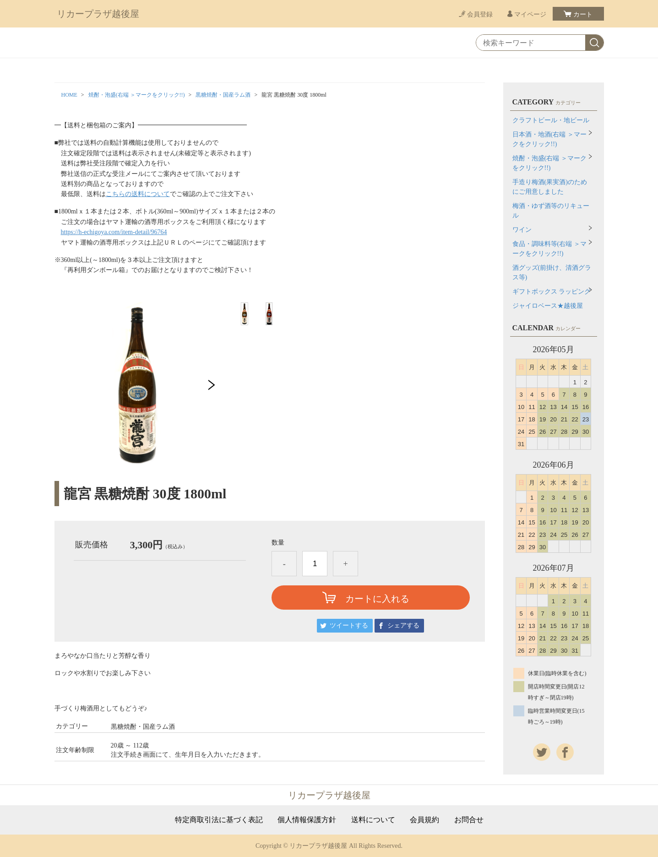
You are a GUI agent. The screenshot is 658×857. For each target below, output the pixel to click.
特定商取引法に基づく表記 (219, 820)
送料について (373, 820)
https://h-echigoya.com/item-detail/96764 (114, 232)
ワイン (522, 229)
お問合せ (469, 820)
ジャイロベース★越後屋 (547, 305)
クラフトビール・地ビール (550, 120)
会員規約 (424, 820)
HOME (69, 95)
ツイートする (349, 625)
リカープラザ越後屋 (98, 14)
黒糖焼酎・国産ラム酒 (223, 95)
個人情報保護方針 (306, 820)
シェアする (403, 625)
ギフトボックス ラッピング (551, 291)
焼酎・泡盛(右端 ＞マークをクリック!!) (136, 95)
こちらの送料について (138, 194)
